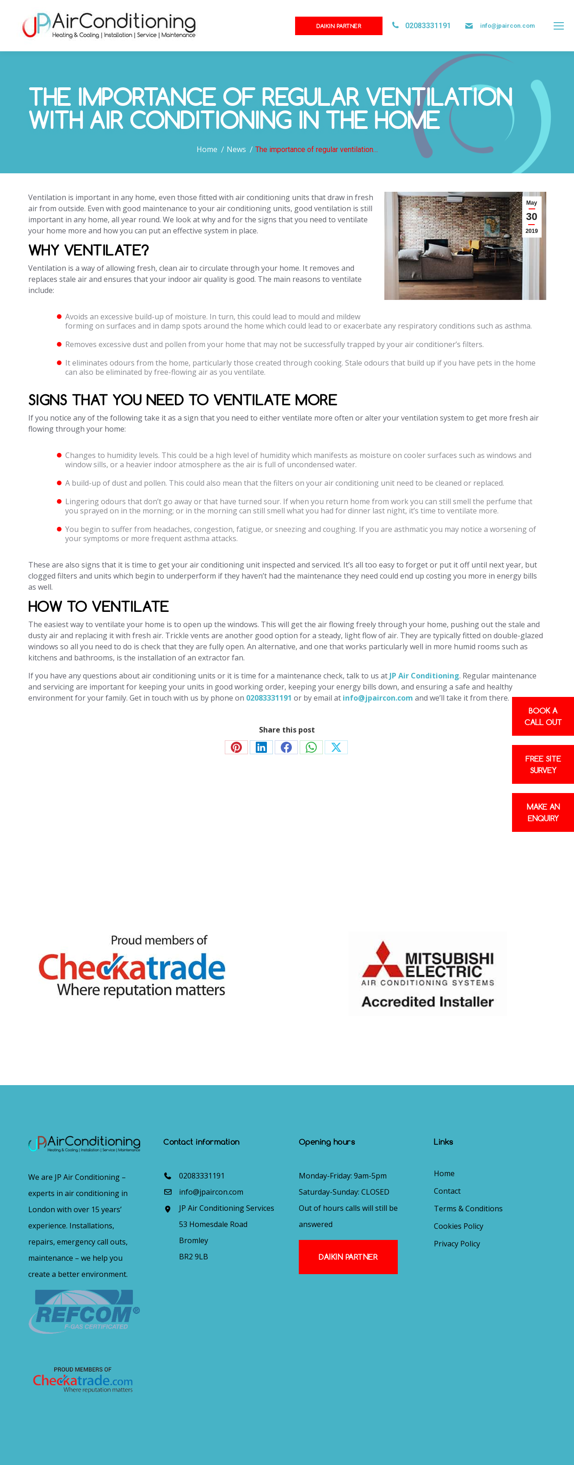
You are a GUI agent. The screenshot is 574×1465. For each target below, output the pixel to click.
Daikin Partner (338, 26)
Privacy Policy (457, 1244)
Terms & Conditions (468, 1208)
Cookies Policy (458, 1226)
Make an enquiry (543, 812)
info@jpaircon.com (507, 25)
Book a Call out (543, 716)
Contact (447, 1191)
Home (444, 1173)
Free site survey (543, 764)
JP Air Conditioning (424, 676)
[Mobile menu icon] (559, 26)
